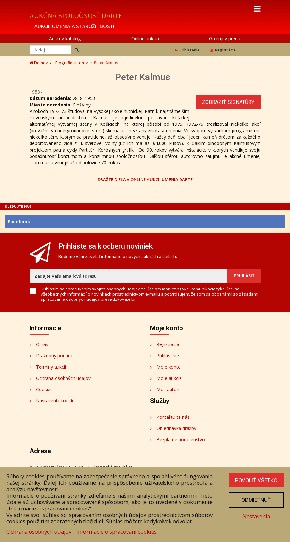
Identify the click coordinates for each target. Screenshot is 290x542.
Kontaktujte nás (172, 417)
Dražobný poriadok (56, 356)
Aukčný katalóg (65, 38)
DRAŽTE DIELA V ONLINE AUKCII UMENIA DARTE (145, 179)
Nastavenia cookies (56, 401)
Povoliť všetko (255, 480)
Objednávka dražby (176, 428)
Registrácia (223, 50)
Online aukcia (145, 38)
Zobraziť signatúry (228, 102)
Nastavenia (255, 516)
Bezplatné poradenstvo (180, 439)
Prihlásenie (187, 50)
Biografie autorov (71, 63)
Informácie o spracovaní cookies (116, 531)
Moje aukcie (169, 378)
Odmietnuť (255, 500)
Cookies (44, 389)
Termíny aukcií (51, 367)
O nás (42, 344)
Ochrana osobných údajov (63, 378)
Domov (39, 63)
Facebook (19, 221)
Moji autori (167, 389)
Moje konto (168, 367)
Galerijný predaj (225, 38)
